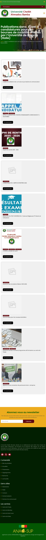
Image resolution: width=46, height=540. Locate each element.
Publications (18, 249)
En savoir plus (8, 87)
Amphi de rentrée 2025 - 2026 (10, 150)
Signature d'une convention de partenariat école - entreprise (19, 385)
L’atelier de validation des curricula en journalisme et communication (21, 82)
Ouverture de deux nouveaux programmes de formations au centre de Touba (21, 351)
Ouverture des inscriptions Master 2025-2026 (15, 284)
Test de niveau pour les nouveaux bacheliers (14, 317)
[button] (44, 1)
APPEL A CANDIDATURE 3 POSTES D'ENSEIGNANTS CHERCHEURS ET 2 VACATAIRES (21, 115)
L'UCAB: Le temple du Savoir (10, 251)
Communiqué (11, 113)
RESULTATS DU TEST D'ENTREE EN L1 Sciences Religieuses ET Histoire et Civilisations (22, 217)
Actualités (5, 80)
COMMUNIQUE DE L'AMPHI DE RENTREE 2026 (15, 183)
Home (2, 41)
